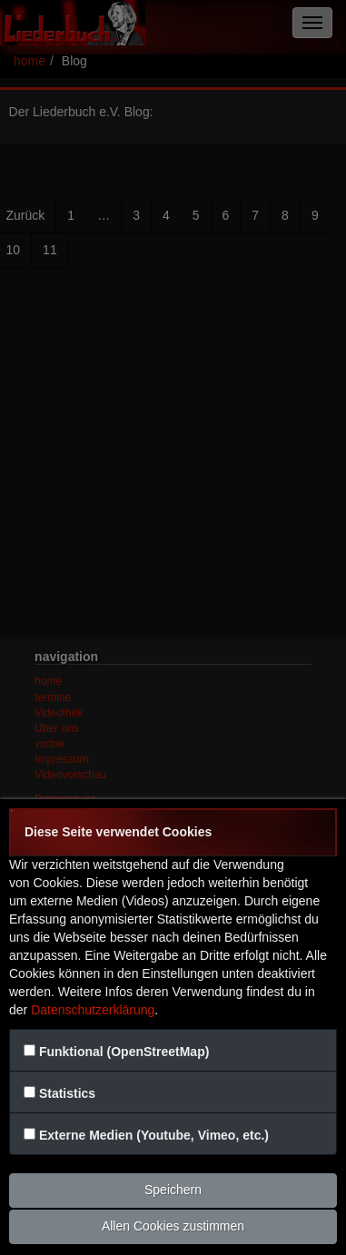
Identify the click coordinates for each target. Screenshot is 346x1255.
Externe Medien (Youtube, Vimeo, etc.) (154, 1135)
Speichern (173, 1189)
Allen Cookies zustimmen (173, 1226)
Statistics (67, 1093)
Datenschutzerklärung (92, 1010)
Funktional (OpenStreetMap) (124, 1051)
